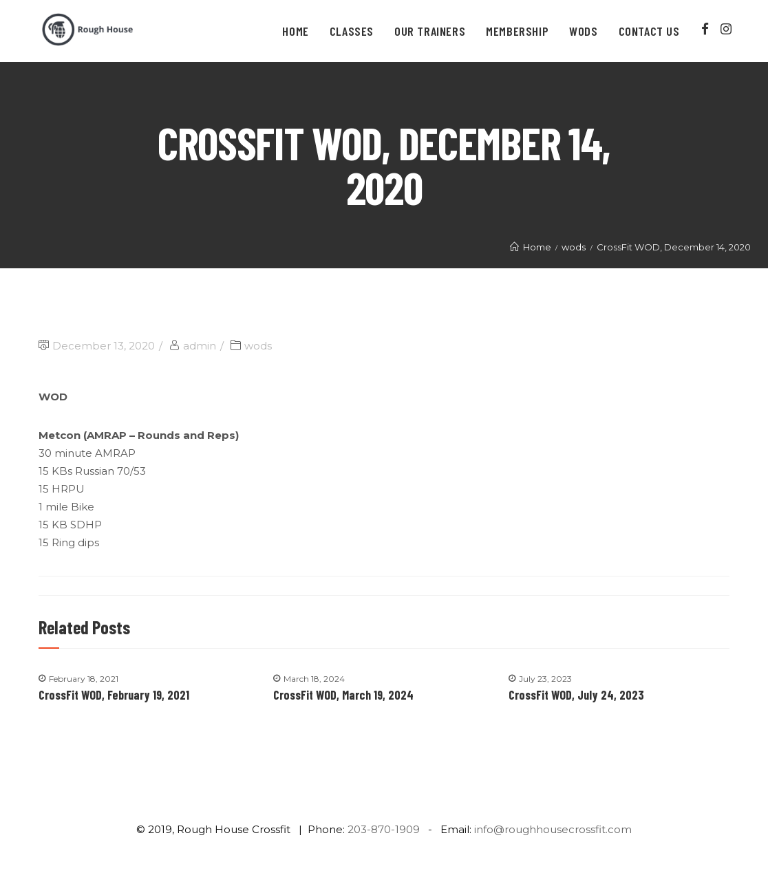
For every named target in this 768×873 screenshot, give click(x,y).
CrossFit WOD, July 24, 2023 (576, 695)
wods (258, 345)
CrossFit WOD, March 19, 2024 (343, 695)
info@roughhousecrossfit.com (553, 829)
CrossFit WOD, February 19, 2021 (114, 695)
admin (199, 345)
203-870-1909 (384, 829)
